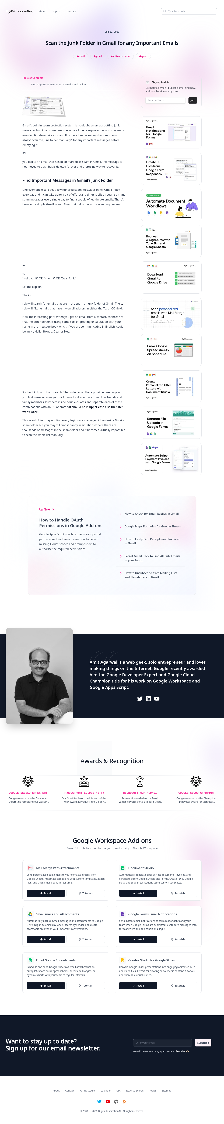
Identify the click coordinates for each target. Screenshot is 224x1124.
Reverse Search (135, 1090)
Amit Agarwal (103, 662)
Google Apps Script (109, 687)
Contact (71, 11)
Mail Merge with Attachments (57, 868)
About (42, 11)
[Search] (189, 11)
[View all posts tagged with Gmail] (98, 56)
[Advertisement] (74, 234)
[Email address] (165, 100)
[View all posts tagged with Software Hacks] (120, 56)
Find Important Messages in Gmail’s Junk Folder (57, 84)
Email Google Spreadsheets (56, 960)
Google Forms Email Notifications (152, 914)
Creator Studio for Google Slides (151, 960)
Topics (56, 11)
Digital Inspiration (108, 1111)
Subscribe (203, 1042)
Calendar (105, 1090)
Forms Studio (87, 1090)
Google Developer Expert (132, 674)
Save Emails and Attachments (57, 914)
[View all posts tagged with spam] (143, 56)
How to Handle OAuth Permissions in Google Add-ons (70, 522)
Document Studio (141, 868)
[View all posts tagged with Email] (80, 56)
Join (193, 100)
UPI (118, 1090)
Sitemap (166, 1090)
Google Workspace (172, 681)
